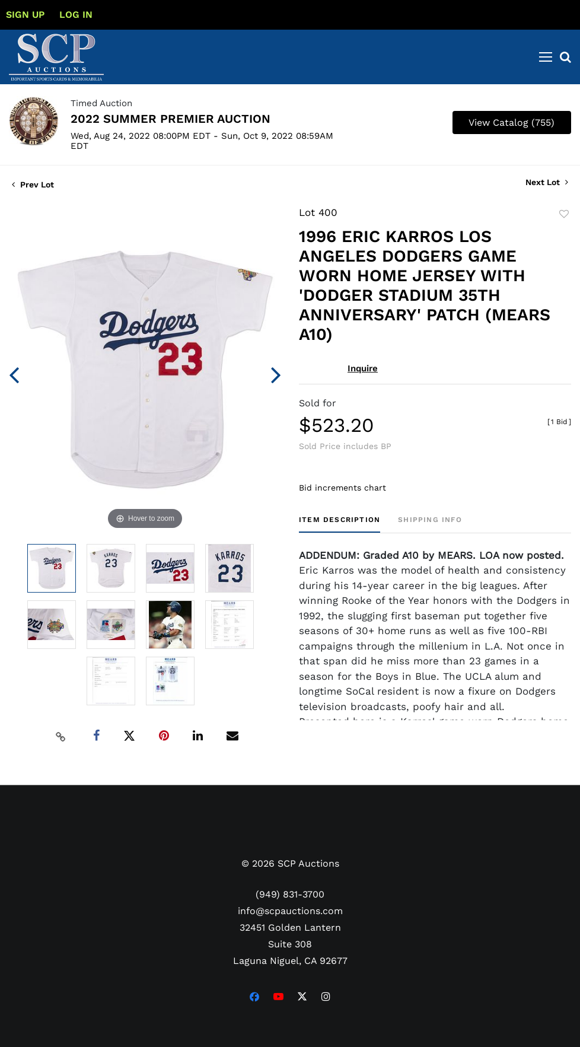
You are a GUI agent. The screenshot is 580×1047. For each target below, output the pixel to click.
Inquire (363, 368)
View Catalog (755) (511, 122)
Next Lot (546, 182)
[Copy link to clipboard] (60, 736)
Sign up (25, 14)
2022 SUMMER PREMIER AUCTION (170, 119)
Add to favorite (564, 214)
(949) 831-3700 (290, 894)
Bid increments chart (342, 487)
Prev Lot (33, 184)
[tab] (339, 524)
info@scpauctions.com (290, 910)
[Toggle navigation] (545, 57)
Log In (76, 14)
